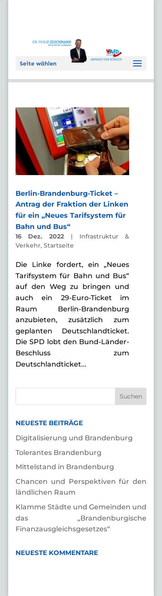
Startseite (59, 245)
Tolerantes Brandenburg (59, 453)
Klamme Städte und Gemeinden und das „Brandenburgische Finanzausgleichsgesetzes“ (81, 518)
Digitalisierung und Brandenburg (74, 438)
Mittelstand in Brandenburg (65, 467)
